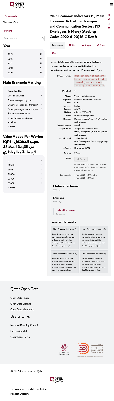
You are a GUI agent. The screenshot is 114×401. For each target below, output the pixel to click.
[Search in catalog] (43, 38)
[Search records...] (24, 38)
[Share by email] (109, 28)
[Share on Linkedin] (109, 24)
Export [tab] (101, 45)
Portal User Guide (36, 389)
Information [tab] (57, 45)
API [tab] (54, 53)
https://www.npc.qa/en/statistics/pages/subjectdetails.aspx (90, 121)
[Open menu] (111, 5)
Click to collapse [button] (57, 203)
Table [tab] (72, 45)
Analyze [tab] (86, 45)
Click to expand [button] (57, 191)
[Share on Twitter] (109, 15)
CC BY (77, 104)
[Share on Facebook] (109, 20)
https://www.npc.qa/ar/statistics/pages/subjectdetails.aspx (91, 144)
